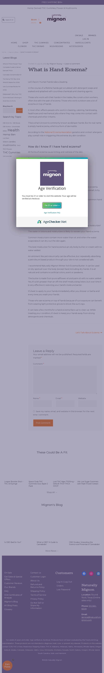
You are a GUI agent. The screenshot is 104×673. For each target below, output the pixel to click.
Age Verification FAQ (52, 212)
